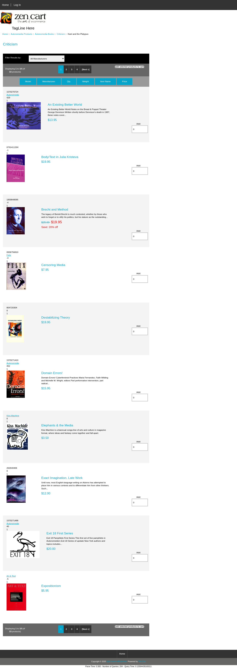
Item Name (105, 81)
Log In (17, 4)
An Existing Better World (65, 104)
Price (124, 81)
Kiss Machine (13, 415)
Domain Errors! (52, 373)
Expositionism (51, 586)
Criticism (61, 34)
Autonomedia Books (44, 34)
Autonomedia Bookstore (116, 662)
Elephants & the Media (57, 425)
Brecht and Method (54, 209)
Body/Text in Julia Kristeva (59, 157)
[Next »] (85, 69)
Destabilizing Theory (55, 317)
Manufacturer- (49, 81)
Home (5, 4)
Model (28, 81)
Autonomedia (13, 94)
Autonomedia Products (21, 34)
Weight (85, 81)
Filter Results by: (13, 57)
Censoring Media (53, 265)
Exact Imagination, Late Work (62, 478)
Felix (9, 255)
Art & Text (11, 576)
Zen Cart (142, 662)
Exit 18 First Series (59, 533)
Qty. (69, 81)
